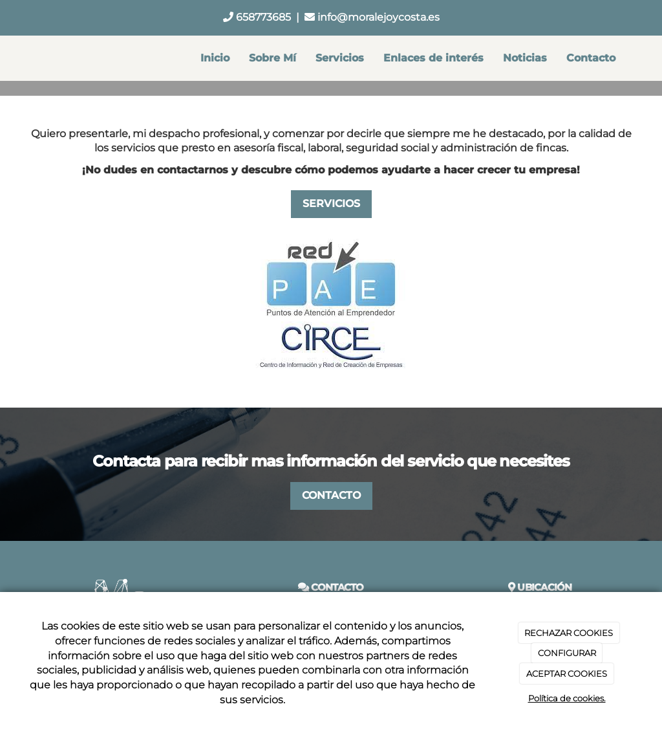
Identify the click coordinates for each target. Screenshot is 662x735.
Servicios (339, 58)
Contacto (590, 58)
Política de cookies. (567, 698)
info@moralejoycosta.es (372, 17)
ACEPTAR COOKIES (566, 673)
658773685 (257, 17)
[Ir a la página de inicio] (23, 58)
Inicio (215, 58)
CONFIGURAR (567, 653)
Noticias (525, 58)
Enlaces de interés (433, 58)
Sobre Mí (272, 58)
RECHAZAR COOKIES (568, 633)
